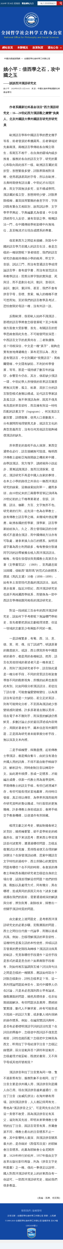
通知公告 (53, 47)
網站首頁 (7, 47)
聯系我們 (26, 1210)
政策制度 (37, 47)
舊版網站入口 (28, 3)
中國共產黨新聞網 (12, 58)
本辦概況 (22, 47)
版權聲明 (37, 1210)
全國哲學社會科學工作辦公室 (37, 58)
